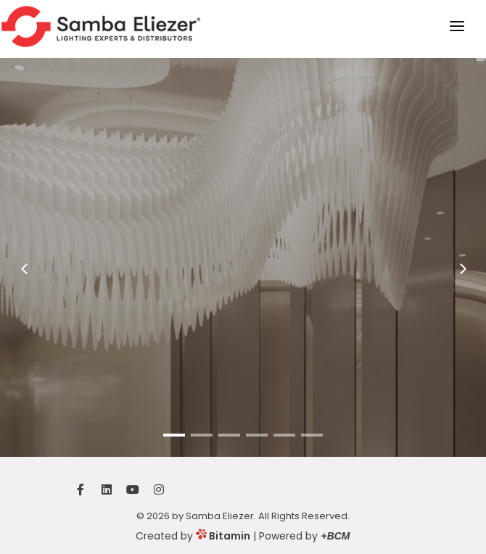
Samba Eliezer (220, 516)
